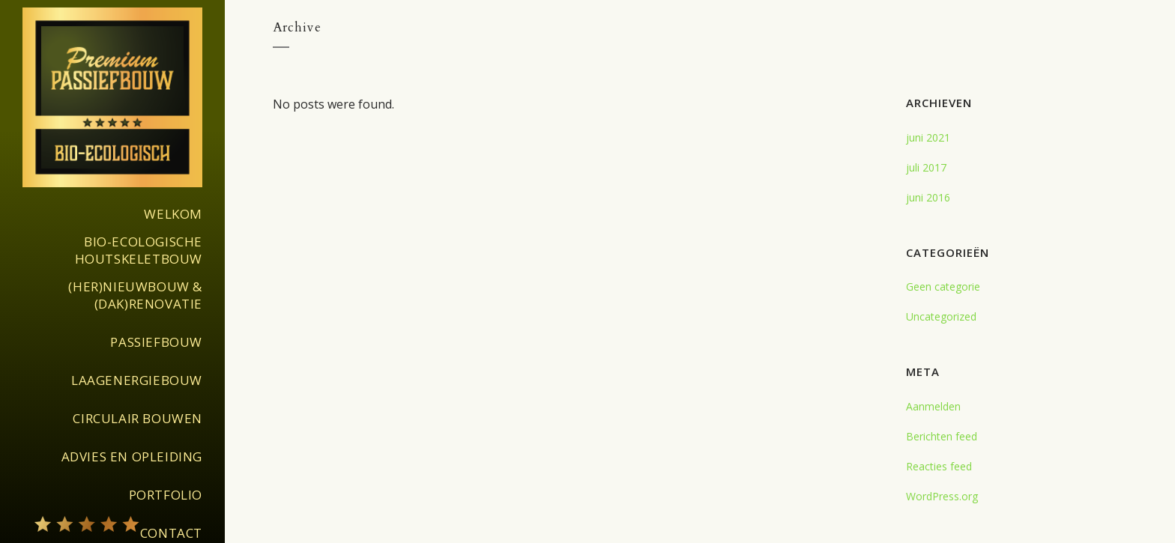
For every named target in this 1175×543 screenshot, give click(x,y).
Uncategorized (941, 316)
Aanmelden (933, 406)
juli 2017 (926, 167)
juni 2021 (928, 137)
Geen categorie (943, 286)
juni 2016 (928, 197)
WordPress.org (942, 496)
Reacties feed (939, 466)
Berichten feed (941, 436)
